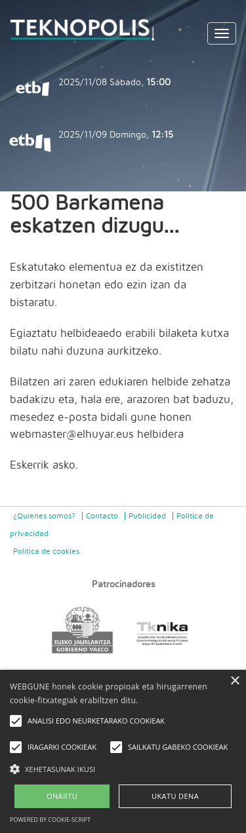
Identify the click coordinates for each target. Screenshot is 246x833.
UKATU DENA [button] (175, 796)
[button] (123, 768)
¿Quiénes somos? (44, 516)
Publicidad (147, 516)
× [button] (234, 681)
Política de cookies (46, 551)
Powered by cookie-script (50, 819)
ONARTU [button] (62, 796)
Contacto (102, 516)
